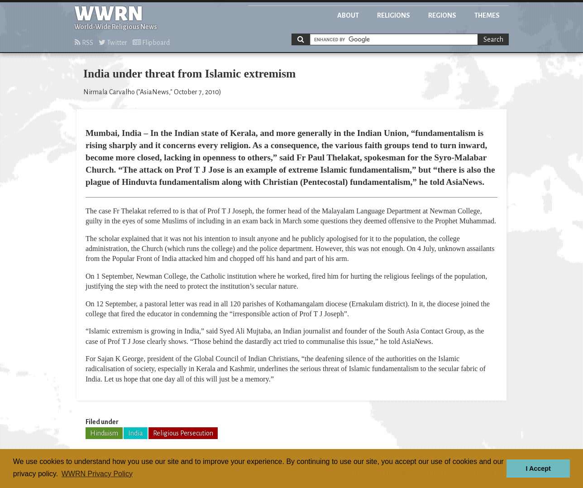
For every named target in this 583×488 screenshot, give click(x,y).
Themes (487, 15)
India (135, 433)
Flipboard (151, 42)
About (348, 15)
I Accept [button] (538, 468)
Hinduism (104, 433)
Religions (393, 15)
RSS (84, 42)
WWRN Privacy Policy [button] (97, 474)
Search (493, 39)
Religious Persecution (183, 433)
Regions (442, 15)
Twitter (113, 42)
